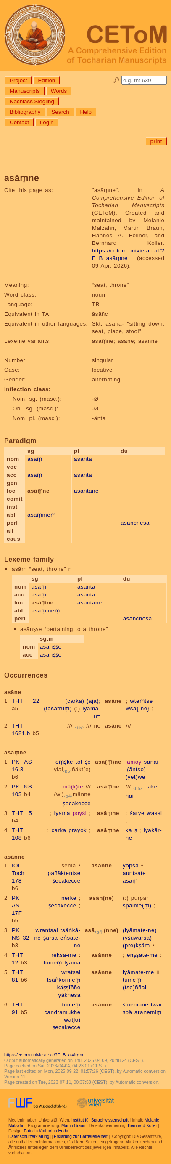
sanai (151, 762)
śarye (137, 813)
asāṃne (108, 786)
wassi (154, 813)
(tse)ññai (134, 987)
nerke (68, 898)
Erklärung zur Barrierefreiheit (81, 1136)
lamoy (134, 762)
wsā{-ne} (138, 708)
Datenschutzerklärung (28, 1136)
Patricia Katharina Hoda (46, 1131)
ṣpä (127, 1012)
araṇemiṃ (148, 1012)
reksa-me (63, 955)
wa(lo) (72, 1020)
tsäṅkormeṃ (64, 980)
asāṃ (34, 459)
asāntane (86, 491)
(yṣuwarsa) (137, 938)
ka (129, 830)
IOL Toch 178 (18, 873)
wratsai (71, 972)
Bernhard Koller (142, 1125)
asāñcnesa (135, 523)
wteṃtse (141, 701)
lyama (62, 813)
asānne (101, 865)
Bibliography (25, 112)
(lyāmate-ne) (140, 930)
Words (59, 91)
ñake (151, 786)
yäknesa (69, 995)
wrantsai (47, 930)
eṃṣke (64, 762)
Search (60, 112)
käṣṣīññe (69, 987)
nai (130, 796)
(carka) (74, 701)
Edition (46, 80)
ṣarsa (50, 938)
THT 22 (25, 701)
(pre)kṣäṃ (136, 945)
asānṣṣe (51, 647)
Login (47, 122)
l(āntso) (136, 769)
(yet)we (135, 777)
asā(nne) (101, 930)
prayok (77, 830)
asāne (113, 701)
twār (156, 1004)
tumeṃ (53, 962)
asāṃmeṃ (41, 515)
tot (79, 762)
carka (58, 830)
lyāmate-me (138, 972)
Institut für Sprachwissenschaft (100, 1120)
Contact (19, 122)
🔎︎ (116, 80)
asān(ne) (101, 898)
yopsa (131, 865)
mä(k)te (73, 786)
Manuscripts (25, 91)
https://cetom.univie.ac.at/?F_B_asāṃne (44, 1054)
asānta (83, 459)
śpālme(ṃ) (137, 905)
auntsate (134, 873)
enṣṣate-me (142, 955)
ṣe (88, 762)
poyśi (80, 813)
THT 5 (22, 813)
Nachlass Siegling (32, 101)
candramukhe (62, 1012)
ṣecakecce (77, 803)
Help (86, 112)
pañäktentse (64, 873)
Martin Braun (73, 1125)
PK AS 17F (17, 905)
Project (18, 80)
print (156, 141)
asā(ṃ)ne (108, 762)
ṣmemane (135, 1004)
